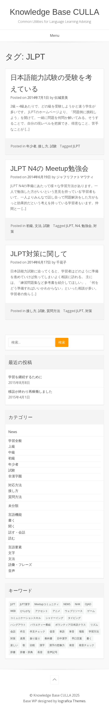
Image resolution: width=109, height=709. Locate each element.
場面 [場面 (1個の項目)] (81, 631)
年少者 (31, 146)
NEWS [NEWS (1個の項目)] (66, 604)
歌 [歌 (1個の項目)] (24, 645)
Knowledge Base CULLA (54, 11)
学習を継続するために (25, 377)
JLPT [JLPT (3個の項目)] (12, 604)
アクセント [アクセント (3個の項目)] (41, 611)
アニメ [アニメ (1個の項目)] (56, 611)
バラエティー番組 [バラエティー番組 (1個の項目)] (40, 624)
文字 (11, 552)
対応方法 (15, 485)
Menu (54, 35)
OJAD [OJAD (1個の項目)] (88, 604)
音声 (11, 570)
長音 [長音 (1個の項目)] (40, 652)
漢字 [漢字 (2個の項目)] (42, 645)
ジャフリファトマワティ (75, 177)
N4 (77, 225)
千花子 (61, 262)
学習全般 (15, 440)
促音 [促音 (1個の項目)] (52, 631)
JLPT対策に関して (39, 254)
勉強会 (86, 225)
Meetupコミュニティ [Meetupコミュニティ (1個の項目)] (46, 604)
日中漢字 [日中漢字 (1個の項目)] (62, 638)
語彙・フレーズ (20, 564)
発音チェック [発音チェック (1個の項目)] (86, 645)
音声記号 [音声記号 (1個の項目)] (52, 652)
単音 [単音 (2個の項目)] (71, 631)
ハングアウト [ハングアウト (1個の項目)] (18, 624)
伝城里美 (61, 97)
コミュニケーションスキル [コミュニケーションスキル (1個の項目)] (25, 618)
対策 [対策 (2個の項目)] (12, 638)
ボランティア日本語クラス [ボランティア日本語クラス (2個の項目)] (70, 624)
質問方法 (53, 310)
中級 (11, 452)
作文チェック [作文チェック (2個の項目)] (37, 631)
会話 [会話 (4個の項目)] (12, 631)
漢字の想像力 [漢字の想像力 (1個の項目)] (57, 645)
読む (11, 538)
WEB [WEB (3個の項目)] (13, 611)
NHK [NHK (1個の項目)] (77, 604)
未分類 (13, 505)
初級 (29, 225)
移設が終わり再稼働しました (30, 391)
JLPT (76, 146)
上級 (11, 446)
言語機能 (15, 514)
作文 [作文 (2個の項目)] (22, 631)
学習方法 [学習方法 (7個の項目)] (94, 631)
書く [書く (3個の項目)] (89, 638)
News (12, 431)
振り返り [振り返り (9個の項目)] (35, 638)
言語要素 (15, 547)
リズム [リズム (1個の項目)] (94, 624)
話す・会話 (16, 532)
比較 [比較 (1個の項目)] (32, 645)
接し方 (43, 146)
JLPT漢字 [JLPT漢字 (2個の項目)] (25, 604)
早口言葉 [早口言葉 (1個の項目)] (77, 638)
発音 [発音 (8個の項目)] (71, 645)
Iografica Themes (72, 701)
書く (11, 520)
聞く (11, 526)
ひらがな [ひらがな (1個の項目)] (25, 611)
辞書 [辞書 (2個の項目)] (12, 652)
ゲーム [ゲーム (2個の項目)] (91, 611)
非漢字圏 (15, 476)
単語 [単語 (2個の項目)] (62, 631)
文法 (38, 225)
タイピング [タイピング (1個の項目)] (74, 618)
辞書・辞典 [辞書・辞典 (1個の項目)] (26, 652)
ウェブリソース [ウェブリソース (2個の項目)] (74, 611)
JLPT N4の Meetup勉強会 (49, 168)
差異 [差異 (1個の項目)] (22, 638)
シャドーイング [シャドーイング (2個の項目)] (54, 618)
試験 (53, 146)
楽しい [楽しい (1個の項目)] (14, 645)
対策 (88, 310)
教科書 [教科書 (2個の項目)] (48, 638)
